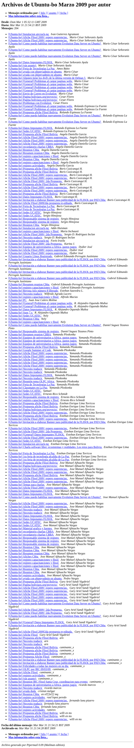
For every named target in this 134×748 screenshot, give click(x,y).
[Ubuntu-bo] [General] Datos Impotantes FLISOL (36, 434)
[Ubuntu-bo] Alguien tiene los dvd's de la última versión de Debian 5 (47, 77)
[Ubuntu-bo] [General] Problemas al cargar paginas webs (40, 81)
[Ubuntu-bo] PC (17, 300)
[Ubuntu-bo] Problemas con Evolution (30, 102)
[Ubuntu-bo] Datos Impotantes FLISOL (30, 62)
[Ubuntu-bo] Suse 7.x (20, 312)
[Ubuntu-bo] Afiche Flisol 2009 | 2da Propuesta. (35, 181)
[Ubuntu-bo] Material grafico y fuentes (30, 528)
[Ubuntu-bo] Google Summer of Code (30, 350)
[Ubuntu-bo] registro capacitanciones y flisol (33, 156)
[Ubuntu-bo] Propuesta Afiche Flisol (29, 656)
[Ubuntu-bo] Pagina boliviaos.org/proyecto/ (33, 96)
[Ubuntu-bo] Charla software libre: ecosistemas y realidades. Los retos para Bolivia (55, 447)
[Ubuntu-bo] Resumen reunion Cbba (29, 153)
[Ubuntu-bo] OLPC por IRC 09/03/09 (29, 669)
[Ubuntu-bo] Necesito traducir (25, 237)
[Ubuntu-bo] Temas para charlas (26, 484)
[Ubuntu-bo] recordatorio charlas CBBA (31, 146)
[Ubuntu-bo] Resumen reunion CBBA (29, 334)
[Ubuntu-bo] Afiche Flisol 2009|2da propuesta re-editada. (40, 203)
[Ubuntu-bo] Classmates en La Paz (28, 387)
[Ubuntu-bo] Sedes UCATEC (25, 131)
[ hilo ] (43, 12)
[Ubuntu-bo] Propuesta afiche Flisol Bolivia (33, 112)
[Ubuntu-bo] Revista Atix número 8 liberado (33, 290)
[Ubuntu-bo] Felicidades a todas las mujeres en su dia (38, 666)
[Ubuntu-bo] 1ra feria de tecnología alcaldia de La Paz (39, 456)
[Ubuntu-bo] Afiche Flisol (23, 634)
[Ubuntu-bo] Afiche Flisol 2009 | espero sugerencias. (38, 37)
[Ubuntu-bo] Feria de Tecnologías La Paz (31, 68)
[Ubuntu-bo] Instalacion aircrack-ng (28, 34)
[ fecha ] (63, 12)
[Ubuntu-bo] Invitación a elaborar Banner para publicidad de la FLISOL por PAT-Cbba (57, 199)
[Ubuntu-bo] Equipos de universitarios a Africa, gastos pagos (42, 246)
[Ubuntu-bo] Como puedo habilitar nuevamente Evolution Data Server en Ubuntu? (55, 43)
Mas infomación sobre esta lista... (28, 737)
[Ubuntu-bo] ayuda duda (22, 691)
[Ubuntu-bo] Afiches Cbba (23, 556)
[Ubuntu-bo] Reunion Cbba (24, 149)
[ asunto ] (52, 12)
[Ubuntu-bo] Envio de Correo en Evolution (32, 93)
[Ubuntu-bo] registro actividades (27, 165)
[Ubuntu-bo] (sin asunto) (22, 65)
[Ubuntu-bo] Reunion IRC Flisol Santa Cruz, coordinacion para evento (48, 681)
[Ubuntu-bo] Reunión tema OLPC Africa (31, 381)
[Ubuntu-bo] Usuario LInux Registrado (30, 256)
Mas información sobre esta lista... (28, 16)
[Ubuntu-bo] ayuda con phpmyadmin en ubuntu (35, 71)
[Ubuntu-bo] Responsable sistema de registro (33, 218)
